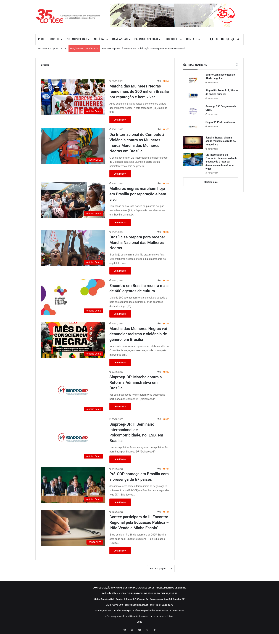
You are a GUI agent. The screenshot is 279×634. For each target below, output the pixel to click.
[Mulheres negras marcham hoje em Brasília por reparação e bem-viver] (73, 200)
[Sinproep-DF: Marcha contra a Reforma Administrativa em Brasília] (73, 391)
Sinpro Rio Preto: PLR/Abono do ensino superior (222, 92)
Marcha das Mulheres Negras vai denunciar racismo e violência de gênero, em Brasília (138, 334)
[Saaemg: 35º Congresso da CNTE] (193, 111)
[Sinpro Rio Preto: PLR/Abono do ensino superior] (193, 95)
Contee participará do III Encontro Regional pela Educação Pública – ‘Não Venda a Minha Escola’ (139, 522)
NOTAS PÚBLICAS (77, 39)
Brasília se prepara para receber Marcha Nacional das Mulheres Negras (137, 242)
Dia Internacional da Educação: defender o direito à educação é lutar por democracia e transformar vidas (221, 161)
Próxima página (161, 568)
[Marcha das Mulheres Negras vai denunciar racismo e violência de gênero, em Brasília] (73, 340)
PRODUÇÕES (172, 39)
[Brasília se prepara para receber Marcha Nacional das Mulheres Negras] (73, 248)
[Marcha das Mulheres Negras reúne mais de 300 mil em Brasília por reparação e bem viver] (73, 97)
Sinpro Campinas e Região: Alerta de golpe (221, 76)
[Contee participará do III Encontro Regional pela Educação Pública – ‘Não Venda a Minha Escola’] (73, 528)
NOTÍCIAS (99, 39)
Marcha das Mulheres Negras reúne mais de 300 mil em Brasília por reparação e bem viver (139, 91)
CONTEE (55, 39)
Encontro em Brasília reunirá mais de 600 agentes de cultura (139, 288)
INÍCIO (41, 39)
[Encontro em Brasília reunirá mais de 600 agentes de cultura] (73, 297)
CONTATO (191, 39)
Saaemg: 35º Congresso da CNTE (221, 108)
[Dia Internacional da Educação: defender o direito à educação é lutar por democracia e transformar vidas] (193, 159)
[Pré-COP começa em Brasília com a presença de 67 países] (73, 485)
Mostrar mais (210, 182)
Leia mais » (120, 119)
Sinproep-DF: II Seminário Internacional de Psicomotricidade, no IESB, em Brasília (136, 432)
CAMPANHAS (120, 39)
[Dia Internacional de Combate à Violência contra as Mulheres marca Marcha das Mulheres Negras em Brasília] (73, 146)
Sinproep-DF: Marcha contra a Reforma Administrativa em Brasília (135, 382)
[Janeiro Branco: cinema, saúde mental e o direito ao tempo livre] (193, 142)
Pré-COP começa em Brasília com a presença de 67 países (139, 477)
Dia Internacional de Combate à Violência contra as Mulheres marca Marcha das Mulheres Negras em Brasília (136, 142)
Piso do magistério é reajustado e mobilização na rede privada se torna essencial (143, 48)
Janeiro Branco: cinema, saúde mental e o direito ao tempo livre (221, 141)
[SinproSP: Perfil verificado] (193, 127)
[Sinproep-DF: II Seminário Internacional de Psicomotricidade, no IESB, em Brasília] (73, 438)
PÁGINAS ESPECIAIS (146, 39)
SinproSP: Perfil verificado (220, 122)
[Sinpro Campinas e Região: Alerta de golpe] (193, 79)
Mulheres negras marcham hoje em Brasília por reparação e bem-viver (138, 194)
